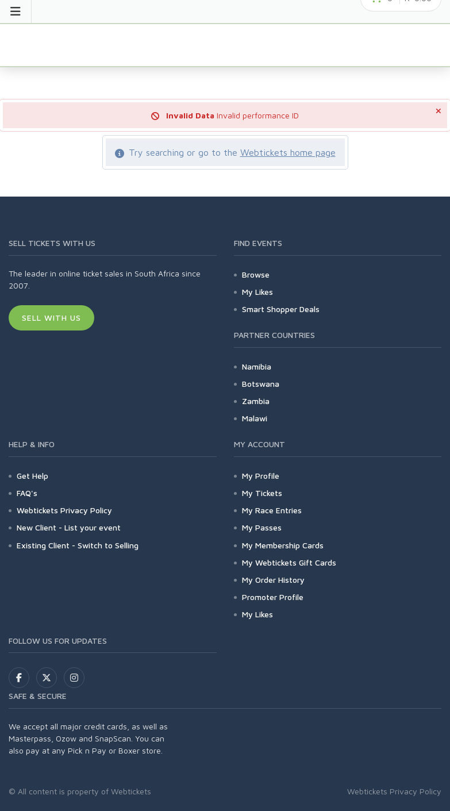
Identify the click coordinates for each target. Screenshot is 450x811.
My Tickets (262, 493)
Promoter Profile (272, 597)
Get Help (32, 476)
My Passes (262, 527)
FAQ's (27, 493)
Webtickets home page (288, 152)
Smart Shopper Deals (281, 309)
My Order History (273, 580)
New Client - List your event (69, 527)
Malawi (254, 418)
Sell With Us (51, 317)
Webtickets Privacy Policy (64, 510)
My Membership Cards (283, 545)
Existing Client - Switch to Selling (78, 545)
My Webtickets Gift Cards (289, 562)
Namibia (256, 366)
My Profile (260, 476)
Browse (256, 274)
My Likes (257, 292)
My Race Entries (272, 510)
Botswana (260, 384)
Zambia (256, 401)
